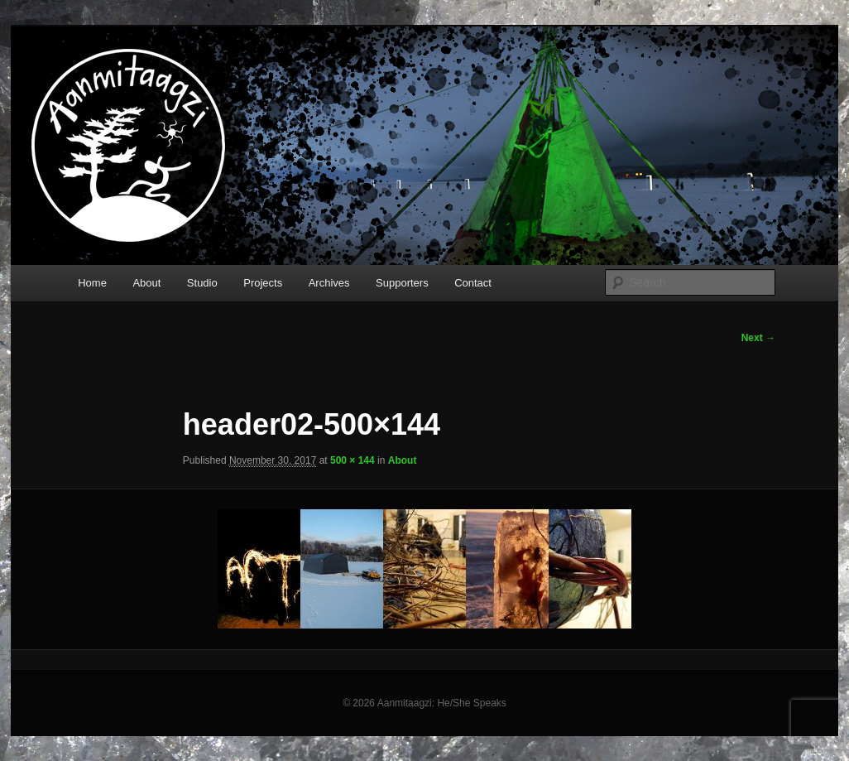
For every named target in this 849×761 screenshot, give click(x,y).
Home (92, 283)
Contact (473, 283)
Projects (262, 283)
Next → (758, 338)
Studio (202, 283)
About (146, 283)
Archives (329, 283)
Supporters (402, 283)
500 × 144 (352, 460)
